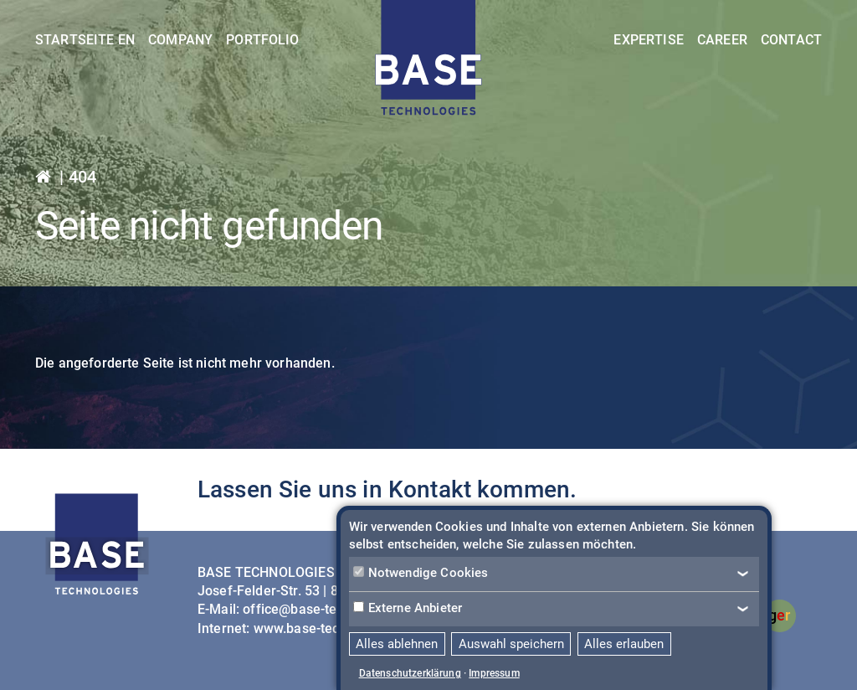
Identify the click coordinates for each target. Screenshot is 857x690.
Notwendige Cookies (421, 572)
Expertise (648, 40)
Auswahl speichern (511, 643)
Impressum (494, 673)
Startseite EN (85, 40)
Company (180, 40)
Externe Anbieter (408, 607)
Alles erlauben (624, 643)
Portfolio (262, 40)
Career (722, 40)
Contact (791, 40)
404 (82, 177)
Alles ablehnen (397, 643)
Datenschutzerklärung (410, 673)
